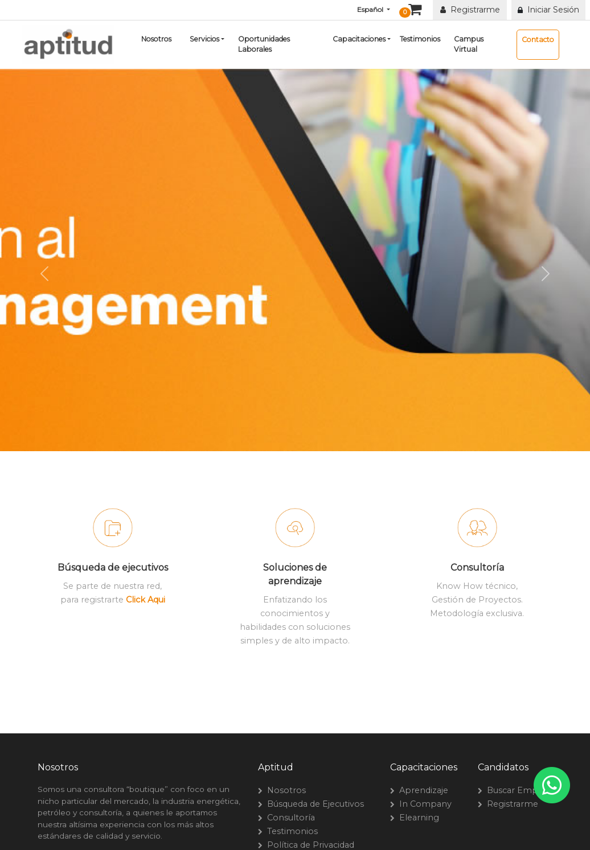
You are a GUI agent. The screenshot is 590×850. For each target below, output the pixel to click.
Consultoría (289, 817)
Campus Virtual (469, 44)
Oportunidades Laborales (264, 44)
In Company (423, 804)
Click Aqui (145, 600)
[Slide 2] (295, 462)
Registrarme (470, 10)
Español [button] (371, 9)
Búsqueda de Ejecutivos (313, 804)
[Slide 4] (336, 462)
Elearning (417, 817)
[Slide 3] (315, 462)
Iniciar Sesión (551, 10)
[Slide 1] (274, 462)
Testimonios (420, 39)
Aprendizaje (421, 790)
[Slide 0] (254, 462)
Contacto (538, 39)
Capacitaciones (359, 39)
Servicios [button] (204, 39)
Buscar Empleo (516, 790)
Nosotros (156, 39)
